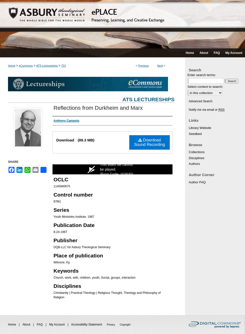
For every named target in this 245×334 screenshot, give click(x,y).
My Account (57, 324)
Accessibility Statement (87, 324)
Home (11, 65)
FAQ (40, 324)
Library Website (200, 128)
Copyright (125, 324)
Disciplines (196, 158)
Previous (143, 65)
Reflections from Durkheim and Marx (98, 108)
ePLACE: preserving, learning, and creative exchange (122, 24)
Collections (197, 152)
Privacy (111, 324)
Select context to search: (205, 87)
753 (63, 65)
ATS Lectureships (47, 65)
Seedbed (195, 134)
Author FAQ (197, 182)
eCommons (26, 65)
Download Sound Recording (149, 142)
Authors (194, 164)
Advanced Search (200, 101)
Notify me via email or (206, 109)
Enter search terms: (202, 75)
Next (160, 65)
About (26, 324)
